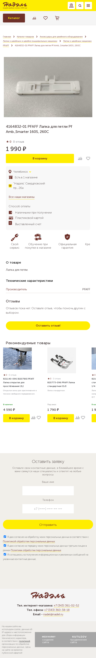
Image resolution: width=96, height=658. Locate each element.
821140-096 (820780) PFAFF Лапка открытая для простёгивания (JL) (18, 382)
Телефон (48, 500)
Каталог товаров (25, 36)
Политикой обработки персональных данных (29, 541)
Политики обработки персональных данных (36, 550)
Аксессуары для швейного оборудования (61, 36)
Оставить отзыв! (48, 325)
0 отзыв (18, 141)
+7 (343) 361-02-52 (66, 605)
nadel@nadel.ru (53, 614)
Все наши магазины (22, 197)
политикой (24, 641)
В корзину (40, 158)
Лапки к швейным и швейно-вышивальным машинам (30, 41)
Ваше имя (48, 482)
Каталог (14, 18)
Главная (7, 36)
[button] (71, 5)
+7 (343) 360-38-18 (57, 610)
